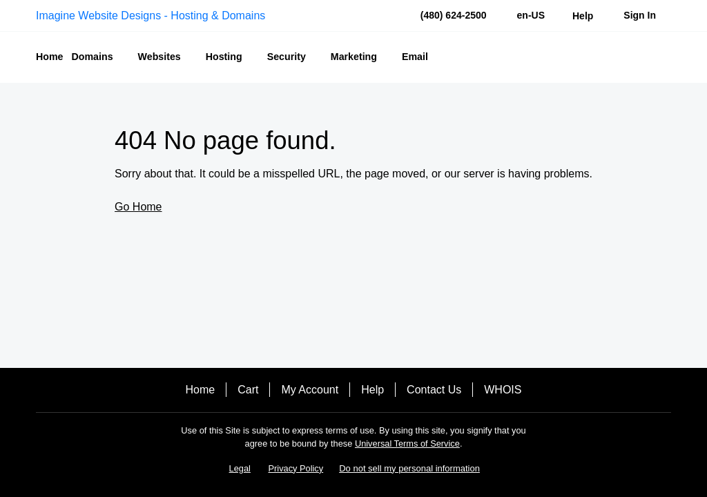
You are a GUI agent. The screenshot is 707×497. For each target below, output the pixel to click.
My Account (309, 390)
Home (200, 390)
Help (372, 390)
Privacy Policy (296, 468)
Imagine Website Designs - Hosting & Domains (150, 15)
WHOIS (502, 390)
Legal (240, 468)
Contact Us (434, 390)
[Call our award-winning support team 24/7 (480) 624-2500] (583, 15)
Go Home (138, 207)
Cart (248, 390)
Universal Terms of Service (407, 443)
